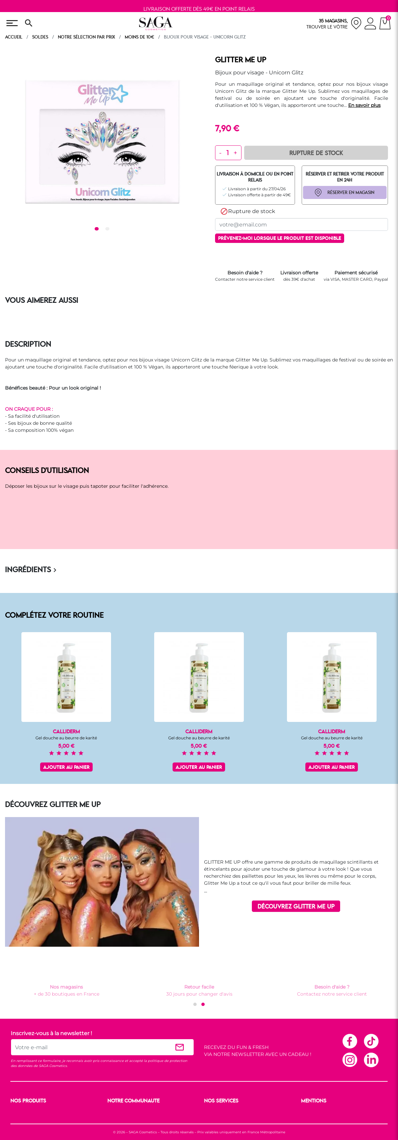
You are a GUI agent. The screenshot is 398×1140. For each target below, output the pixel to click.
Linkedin (371, 1060)
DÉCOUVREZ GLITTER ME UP (296, 907)
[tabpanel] (102, 140)
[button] (195, 1004)
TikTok (371, 1041)
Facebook (349, 1041)
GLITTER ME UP (240, 60)
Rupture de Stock (316, 153)
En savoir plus (364, 105)
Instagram (349, 1060)
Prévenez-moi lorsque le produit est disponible (279, 239)
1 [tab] (98, 229)
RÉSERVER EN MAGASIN (350, 193)
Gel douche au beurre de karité (66, 737)
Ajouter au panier (66, 767)
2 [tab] (108, 229)
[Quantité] (227, 153)
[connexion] (370, 24)
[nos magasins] (334, 23)
